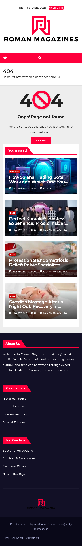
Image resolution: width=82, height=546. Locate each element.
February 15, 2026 (25, 230)
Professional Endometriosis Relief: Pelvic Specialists (38, 263)
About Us (17, 537)
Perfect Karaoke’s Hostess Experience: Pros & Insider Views (37, 223)
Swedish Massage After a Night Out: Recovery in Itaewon (36, 306)
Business (14, 171)
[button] (39, 57)
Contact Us (32, 537)
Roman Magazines (53, 230)
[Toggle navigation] (76, 58)
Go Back (41, 140)
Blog (12, 213)
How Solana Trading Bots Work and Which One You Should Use (37, 182)
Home (7, 77)
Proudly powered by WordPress (28, 524)
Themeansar (41, 529)
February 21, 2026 (25, 188)
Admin (45, 188)
